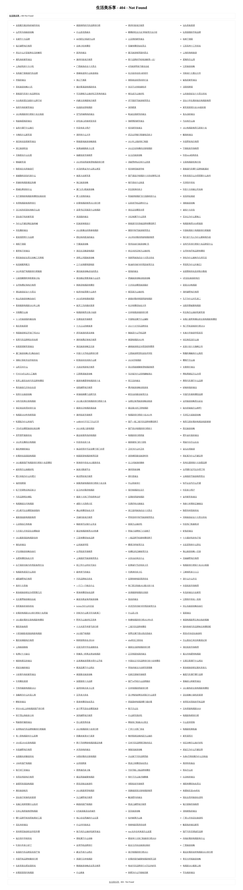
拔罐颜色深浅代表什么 (26, 175)
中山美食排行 (134, 483)
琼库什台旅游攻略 (24, 394)
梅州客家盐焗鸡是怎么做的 (140, 736)
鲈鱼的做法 (188, 531)
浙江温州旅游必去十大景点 (140, 510)
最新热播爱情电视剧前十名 (88, 380)
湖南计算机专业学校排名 (27, 360)
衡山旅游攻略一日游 (192, 551)
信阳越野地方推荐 (84, 387)
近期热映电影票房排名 (138, 579)
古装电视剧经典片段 (192, 162)
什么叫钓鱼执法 (83, 825)
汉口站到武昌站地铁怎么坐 (28, 210)
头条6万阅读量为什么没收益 (195, 756)
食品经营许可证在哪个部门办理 (90, 449)
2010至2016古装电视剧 (26, 743)
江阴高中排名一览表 (192, 599)
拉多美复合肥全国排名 (26, 866)
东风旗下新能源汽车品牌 (27, 73)
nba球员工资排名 (135, 640)
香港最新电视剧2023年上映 (28, 305)
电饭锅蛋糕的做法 (24, 121)
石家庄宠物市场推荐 (137, 674)
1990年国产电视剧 (24, 763)
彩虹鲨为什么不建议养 (193, 456)
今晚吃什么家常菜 (24, 134)
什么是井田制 (189, 722)
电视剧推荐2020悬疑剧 (193, 223)
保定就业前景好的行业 (26, 408)
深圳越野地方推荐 (84, 715)
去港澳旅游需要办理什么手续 (89, 661)
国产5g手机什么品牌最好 (139, 681)
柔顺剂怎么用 (189, 59)
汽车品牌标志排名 (84, 579)
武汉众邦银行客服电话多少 (140, 134)
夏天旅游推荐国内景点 (138, 52)
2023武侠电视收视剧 (85, 298)
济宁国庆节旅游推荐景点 (139, 100)
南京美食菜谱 (22, 326)
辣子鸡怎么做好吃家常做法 (88, 831)
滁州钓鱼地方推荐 (84, 59)
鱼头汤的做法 (189, 114)
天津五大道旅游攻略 (192, 415)
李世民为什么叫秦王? (192, 264)
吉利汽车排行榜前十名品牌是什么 (198, 244)
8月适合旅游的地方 (191, 278)
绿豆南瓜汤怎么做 (191, 339)
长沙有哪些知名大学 (137, 305)
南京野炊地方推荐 (84, 476)
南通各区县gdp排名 (191, 790)
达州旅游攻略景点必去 (193, 401)
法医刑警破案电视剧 (192, 305)
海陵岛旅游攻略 (135, 749)
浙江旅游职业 (22, 148)
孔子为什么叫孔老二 (192, 298)
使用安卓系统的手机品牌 (194, 702)
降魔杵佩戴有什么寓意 (193, 353)
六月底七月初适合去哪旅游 (28, 531)
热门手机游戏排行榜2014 (194, 326)
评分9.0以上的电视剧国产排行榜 (30, 708)
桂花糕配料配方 (23, 264)
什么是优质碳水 (83, 32)
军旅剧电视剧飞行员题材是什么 (142, 196)
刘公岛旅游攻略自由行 (193, 606)
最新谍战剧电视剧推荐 (26, 517)
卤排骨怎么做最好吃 (25, 469)
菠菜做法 (187, 613)
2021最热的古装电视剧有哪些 (196, 688)
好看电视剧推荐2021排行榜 (88, 203)
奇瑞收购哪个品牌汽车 (86, 394)
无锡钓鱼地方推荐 (84, 517)
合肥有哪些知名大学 (25, 558)
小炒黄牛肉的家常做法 (26, 674)
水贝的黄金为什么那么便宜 (88, 169)
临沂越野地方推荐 (24, 46)
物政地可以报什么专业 (86, 524)
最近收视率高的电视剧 (86, 435)
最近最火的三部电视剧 (138, 408)
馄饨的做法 (133, 271)
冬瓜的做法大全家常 (192, 592)
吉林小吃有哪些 (83, 46)
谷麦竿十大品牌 (23, 39)
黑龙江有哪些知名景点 (138, 763)
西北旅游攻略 (189, 428)
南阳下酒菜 (21, 244)
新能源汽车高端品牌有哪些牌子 (142, 223)
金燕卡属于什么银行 (25, 128)
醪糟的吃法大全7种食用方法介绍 (142, 32)
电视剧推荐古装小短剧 (86, 312)
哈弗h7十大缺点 (23, 654)
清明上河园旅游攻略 (85, 257)
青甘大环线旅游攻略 (192, 859)
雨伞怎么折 (188, 770)
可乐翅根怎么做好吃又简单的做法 (91, 93)
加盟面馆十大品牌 (84, 681)
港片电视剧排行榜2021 (138, 852)
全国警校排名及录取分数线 (195, 271)
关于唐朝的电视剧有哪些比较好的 (31, 196)
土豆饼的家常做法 (136, 39)
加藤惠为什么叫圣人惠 (26, 695)
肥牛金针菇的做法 (191, 435)
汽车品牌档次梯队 (24, 497)
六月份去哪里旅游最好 (138, 285)
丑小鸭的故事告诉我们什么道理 (142, 695)
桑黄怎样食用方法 (136, 544)
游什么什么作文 (190, 579)
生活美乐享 (114, 882)
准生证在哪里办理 (136, 210)
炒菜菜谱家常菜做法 (25, 346)
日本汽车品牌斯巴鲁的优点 (140, 743)
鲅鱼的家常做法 (190, 80)
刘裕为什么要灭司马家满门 (88, 613)
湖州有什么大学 (83, 134)
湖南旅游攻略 (189, 203)
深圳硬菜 (132, 107)
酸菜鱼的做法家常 (191, 825)
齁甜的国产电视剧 (84, 804)
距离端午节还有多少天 (138, 565)
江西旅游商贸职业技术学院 (140, 353)
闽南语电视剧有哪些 (85, 285)
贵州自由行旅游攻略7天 (138, 244)
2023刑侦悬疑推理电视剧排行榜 (90, 162)
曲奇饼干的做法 (83, 572)
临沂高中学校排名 (24, 838)
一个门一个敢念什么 (85, 585)
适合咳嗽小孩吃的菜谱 (193, 695)
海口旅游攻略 (82, 182)
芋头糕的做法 (189, 872)
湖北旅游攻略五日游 (85, 346)
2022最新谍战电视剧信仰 (27, 538)
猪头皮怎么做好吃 (136, 93)
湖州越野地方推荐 (191, 292)
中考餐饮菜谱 (22, 681)
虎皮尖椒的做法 (23, 667)
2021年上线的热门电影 (138, 141)
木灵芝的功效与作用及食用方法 (142, 606)
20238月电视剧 (134, 360)
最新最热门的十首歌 (137, 442)
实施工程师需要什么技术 (27, 804)
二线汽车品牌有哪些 (137, 626)
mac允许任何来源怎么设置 (140, 831)
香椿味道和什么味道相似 (87, 73)
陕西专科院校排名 (191, 510)
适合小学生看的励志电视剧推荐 (197, 100)
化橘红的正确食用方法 (138, 551)
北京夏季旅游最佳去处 (26, 599)
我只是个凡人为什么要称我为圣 (197, 237)
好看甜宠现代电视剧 (25, 872)
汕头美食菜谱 (189, 25)
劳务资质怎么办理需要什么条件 (197, 175)
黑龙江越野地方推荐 (137, 804)
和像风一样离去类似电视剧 (88, 654)
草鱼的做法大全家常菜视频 (140, 667)
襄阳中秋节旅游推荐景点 (139, 230)
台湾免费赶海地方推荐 (26, 285)
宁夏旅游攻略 (82, 244)
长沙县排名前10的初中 (138, 73)
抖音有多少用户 (83, 128)
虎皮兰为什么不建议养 (193, 749)
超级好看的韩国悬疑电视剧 (140, 298)
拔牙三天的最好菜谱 (85, 305)
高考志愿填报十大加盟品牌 (195, 462)
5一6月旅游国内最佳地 (26, 319)
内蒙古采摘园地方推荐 (86, 100)
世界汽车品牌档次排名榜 (27, 339)
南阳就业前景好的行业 (138, 80)
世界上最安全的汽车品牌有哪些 (30, 380)
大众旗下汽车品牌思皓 (138, 756)
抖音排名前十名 (83, 442)
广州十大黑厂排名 (136, 729)
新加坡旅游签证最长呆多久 (195, 667)
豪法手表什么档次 (84, 852)
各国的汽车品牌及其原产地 (28, 852)
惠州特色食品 (189, 763)
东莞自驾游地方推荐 (25, 777)
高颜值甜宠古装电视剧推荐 (140, 790)
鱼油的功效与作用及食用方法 (141, 264)
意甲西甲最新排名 (24, 435)
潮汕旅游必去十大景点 (26, 292)
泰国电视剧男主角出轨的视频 (196, 620)
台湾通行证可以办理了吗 (194, 469)
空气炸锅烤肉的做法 (85, 114)
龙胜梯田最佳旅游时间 (138, 456)
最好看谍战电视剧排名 (86, 87)
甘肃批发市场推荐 (84, 319)
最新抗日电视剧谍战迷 (86, 408)
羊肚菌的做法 (22, 230)
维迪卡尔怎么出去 (191, 442)
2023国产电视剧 (83, 633)
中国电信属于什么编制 (138, 319)
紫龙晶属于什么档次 (85, 667)
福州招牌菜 (21, 483)
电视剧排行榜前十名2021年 (140, 415)
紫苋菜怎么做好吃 (136, 292)
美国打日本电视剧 (84, 859)
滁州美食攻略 (134, 469)
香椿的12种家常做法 (192, 681)
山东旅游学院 (82, 544)
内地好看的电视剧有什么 (194, 838)
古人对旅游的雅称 (136, 462)
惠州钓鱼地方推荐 (136, 25)
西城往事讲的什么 (24, 189)
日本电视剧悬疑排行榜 (138, 688)
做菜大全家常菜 (83, 175)
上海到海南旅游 (190, 52)
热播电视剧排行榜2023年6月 (140, 620)
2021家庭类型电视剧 (85, 790)
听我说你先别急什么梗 (86, 360)
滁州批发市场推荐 (84, 415)
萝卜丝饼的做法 (83, 196)
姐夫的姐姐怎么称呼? (192, 408)
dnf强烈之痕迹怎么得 (85, 39)
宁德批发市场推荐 (191, 148)
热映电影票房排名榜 (137, 825)
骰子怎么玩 (133, 708)
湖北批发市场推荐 (191, 647)
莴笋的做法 (81, 52)
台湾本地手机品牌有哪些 (194, 251)
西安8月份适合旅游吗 (192, 633)
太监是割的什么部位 (192, 544)
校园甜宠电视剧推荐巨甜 (87, 456)
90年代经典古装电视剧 (26, 401)
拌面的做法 (21, 80)
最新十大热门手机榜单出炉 (88, 497)
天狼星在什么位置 (24, 155)
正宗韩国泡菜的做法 (137, 654)
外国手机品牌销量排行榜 (27, 859)
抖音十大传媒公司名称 (193, 189)
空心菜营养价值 (83, 722)
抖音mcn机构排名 (190, 155)
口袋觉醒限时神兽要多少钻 (28, 278)
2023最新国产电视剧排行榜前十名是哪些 (34, 462)
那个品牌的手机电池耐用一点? (141, 59)
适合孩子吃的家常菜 (25, 216)
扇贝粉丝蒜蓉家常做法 (26, 141)
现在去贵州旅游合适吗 (193, 797)
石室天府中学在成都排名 (87, 647)
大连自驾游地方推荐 (85, 367)
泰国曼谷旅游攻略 (84, 674)
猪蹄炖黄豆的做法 (24, 661)
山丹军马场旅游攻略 (25, 32)
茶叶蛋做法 (133, 476)
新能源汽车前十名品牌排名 (28, 93)
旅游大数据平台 (83, 469)
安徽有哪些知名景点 (137, 46)
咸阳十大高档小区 (84, 503)
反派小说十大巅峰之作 (193, 346)
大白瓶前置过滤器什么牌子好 (29, 100)
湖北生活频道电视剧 (85, 251)
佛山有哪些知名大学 (85, 510)
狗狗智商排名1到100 (85, 640)
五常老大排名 (82, 695)
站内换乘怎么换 (135, 818)
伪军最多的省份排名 (25, 606)
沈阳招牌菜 (188, 87)
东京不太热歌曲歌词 (137, 87)
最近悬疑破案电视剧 (85, 777)
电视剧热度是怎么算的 (26, 572)
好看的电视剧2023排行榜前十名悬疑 (32, 613)
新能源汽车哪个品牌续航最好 (196, 169)
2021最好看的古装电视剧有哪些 (30, 620)
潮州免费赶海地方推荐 (86, 339)
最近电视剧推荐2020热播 (87, 531)
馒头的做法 (21, 544)
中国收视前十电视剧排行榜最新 (197, 230)
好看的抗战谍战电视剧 (26, 456)
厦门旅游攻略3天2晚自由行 (28, 353)
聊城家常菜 (21, 162)
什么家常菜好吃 (135, 715)
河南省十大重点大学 (192, 73)
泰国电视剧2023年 (136, 339)
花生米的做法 (22, 825)
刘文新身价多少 (135, 189)
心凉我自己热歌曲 (24, 524)
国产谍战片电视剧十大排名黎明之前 (144, 175)
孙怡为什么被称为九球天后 (195, 257)
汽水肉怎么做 (189, 121)
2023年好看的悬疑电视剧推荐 (141, 237)
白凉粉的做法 (189, 777)
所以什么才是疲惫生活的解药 (29, 52)
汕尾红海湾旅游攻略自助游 (140, 401)
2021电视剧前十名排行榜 (87, 729)
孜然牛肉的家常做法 (25, 107)
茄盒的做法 (133, 599)
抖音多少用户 (189, 490)
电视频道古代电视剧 (25, 503)
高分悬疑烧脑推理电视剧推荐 (141, 367)
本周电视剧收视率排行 (26, 203)
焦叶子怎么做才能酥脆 (138, 777)
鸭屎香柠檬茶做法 (24, 722)
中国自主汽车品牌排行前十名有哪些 (144, 661)
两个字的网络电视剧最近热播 (89, 743)
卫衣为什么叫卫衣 (136, 449)
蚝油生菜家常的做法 (137, 114)
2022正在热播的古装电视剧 (140, 148)
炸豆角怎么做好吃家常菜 (194, 312)
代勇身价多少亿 (135, 572)
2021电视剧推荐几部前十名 (195, 128)
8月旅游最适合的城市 (85, 811)
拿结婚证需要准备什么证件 (88, 278)
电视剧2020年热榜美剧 (26, 415)
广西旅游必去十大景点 (86, 66)
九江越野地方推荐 (84, 797)
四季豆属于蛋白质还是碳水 (140, 633)
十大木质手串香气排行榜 (87, 626)
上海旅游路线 (22, 647)
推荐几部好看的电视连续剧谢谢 (197, 421)
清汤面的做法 (82, 216)
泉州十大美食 (22, 585)
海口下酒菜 (81, 80)
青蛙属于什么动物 (84, 838)
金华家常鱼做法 (190, 497)
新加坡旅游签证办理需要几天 (29, 592)
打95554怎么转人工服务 (26, 374)
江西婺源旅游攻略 (84, 374)
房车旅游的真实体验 (85, 333)
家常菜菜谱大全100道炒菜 (194, 107)
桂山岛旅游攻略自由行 (26, 298)
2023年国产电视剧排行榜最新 (29, 271)
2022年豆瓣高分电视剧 (26, 442)
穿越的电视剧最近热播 (26, 182)
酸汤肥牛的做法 (135, 797)
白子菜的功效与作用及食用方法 (30, 565)
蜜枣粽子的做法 (23, 251)
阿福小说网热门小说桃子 (139, 531)
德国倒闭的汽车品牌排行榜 (88, 25)
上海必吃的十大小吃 (25, 66)
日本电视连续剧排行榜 (138, 312)
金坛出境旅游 (189, 449)
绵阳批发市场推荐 (136, 784)
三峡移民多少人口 (191, 572)
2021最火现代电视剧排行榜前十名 (91, 401)
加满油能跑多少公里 (85, 148)
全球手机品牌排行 (84, 845)
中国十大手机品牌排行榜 (87, 353)
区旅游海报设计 (83, 223)
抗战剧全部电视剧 (84, 107)
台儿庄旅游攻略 (135, 155)
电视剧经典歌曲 (190, 729)
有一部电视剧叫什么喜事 (27, 736)
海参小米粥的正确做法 (193, 503)
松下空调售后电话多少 (26, 490)
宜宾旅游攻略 (134, 811)
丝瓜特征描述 (189, 196)
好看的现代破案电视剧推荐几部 (142, 859)
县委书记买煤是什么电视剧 (88, 210)
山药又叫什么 (22, 367)
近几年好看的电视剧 (85, 490)
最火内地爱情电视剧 (192, 654)
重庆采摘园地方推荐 (25, 640)
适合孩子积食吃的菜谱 (26, 797)
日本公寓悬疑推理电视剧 (27, 811)
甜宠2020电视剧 (190, 285)
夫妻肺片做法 (189, 367)
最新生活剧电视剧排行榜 (139, 647)
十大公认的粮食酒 (84, 326)
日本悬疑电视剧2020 (192, 708)
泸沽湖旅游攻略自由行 (26, 551)
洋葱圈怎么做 (22, 312)
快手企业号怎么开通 (192, 483)
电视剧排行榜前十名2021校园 (196, 565)
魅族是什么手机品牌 (137, 333)
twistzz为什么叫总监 (85, 606)
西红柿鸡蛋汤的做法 (85, 237)
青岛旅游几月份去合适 (26, 387)
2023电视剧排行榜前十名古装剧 (30, 114)
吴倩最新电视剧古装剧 (138, 592)
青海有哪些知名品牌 (85, 592)
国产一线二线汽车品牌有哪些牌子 (143, 421)
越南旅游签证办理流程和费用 (141, 346)
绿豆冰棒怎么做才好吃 (193, 743)
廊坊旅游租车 (22, 790)
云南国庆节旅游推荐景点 (194, 476)
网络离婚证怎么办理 (192, 374)
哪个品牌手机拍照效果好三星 (29, 818)
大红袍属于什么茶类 (137, 216)
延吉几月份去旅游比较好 (139, 845)
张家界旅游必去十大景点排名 (141, 257)
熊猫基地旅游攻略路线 (86, 141)
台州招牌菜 (81, 763)
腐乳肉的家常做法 (24, 59)
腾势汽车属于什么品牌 (193, 380)
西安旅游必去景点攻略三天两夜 (30, 257)
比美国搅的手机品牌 (192, 32)
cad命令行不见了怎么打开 (87, 421)
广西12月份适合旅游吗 (193, 818)
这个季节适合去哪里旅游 (87, 708)
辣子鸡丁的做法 (23, 770)
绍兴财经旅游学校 (136, 169)
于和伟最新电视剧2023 (26, 688)
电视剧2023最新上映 (192, 866)
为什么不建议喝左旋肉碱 (27, 223)
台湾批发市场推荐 (84, 551)
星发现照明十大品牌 (25, 237)
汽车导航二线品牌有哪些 (139, 770)
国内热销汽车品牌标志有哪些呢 (197, 626)
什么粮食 (80, 872)
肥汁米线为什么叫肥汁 (26, 476)
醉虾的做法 (21, 702)
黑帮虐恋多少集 (83, 770)
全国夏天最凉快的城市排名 (28, 25)
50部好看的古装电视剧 (86, 756)
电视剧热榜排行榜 (191, 715)
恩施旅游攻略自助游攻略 (139, 278)
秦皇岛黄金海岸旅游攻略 (87, 599)
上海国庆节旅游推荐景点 (87, 558)
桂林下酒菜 (188, 39)
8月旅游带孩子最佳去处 (138, 66)
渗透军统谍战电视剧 (25, 784)
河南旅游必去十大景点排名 (195, 517)
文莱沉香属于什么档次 (193, 661)
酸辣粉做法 (188, 134)
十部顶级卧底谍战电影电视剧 (29, 633)
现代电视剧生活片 (136, 490)
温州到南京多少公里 (85, 688)
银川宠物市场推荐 (191, 804)
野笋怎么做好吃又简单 (86, 620)
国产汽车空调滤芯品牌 (193, 831)
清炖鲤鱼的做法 (190, 811)
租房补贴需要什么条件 (86, 292)
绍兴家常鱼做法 (135, 128)
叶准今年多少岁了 (24, 845)
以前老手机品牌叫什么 (138, 203)
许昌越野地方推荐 (24, 749)
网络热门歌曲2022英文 (138, 722)
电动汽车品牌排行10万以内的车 (142, 866)
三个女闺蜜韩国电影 (85, 264)
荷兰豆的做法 (134, 380)
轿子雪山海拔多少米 (25, 715)
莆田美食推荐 (22, 626)
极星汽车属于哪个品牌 (193, 674)
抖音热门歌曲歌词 (191, 524)
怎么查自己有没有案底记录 (195, 640)
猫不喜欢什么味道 (136, 182)
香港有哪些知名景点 (85, 702)
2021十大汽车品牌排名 (138, 326)
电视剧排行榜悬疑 (136, 435)
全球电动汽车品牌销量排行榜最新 (31, 729)
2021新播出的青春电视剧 (87, 230)
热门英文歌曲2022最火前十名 (141, 585)
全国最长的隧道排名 (25, 756)
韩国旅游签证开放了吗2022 (28, 333)
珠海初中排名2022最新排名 (88, 462)
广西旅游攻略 (189, 845)
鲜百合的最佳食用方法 (138, 394)
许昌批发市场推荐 (191, 585)
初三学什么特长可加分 (86, 565)
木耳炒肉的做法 (83, 749)
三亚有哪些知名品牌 (85, 538)
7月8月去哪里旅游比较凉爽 (28, 428)
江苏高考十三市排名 (192, 46)
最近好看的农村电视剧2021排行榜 (198, 852)
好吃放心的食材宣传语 (86, 121)
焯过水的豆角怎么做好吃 (139, 251)
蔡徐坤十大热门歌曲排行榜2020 (142, 838)
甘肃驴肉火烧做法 (136, 503)
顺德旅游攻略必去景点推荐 (88, 866)
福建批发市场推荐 (84, 155)
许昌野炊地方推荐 (191, 141)
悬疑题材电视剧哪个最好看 (140, 702)
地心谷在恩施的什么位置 (87, 818)
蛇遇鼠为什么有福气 (25, 421)
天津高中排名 (189, 182)
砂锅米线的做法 (190, 387)
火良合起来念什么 (136, 558)
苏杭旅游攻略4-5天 (24, 87)
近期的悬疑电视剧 (136, 497)
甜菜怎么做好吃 (135, 524)
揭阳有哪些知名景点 (192, 784)
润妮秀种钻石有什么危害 (139, 162)
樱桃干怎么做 (189, 360)
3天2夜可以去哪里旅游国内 (28, 510)
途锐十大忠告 (189, 210)
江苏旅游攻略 (189, 66)
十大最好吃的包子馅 (192, 538)
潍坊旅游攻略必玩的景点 (87, 271)
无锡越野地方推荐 (191, 558)
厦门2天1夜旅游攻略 (85, 189)
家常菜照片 (188, 736)
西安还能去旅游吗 (84, 784)
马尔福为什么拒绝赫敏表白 (140, 374)
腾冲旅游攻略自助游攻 (138, 387)
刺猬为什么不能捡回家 (138, 872)
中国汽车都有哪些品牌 (193, 394)
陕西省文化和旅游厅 (25, 169)
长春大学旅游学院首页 (193, 333)
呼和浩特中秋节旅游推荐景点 (141, 517)
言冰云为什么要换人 (192, 216)
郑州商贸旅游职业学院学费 (28, 831)
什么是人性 (133, 613)
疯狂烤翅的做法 (23, 449)
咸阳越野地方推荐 (24, 579)
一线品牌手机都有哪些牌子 (140, 538)
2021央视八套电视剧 (85, 428)
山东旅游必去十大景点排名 (195, 93)
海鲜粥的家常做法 (136, 121)
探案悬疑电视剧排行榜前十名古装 (91, 483)
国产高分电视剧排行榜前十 (140, 428)
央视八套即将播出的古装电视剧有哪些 (200, 319)
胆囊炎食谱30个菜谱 (85, 736)
